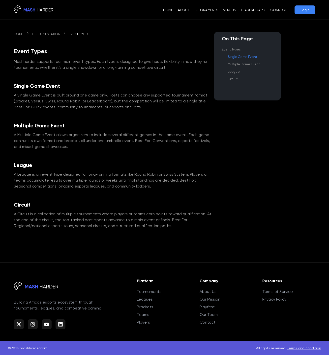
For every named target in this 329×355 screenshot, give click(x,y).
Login (304, 10)
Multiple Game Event (244, 64)
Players (143, 322)
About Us (208, 291)
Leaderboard (253, 10)
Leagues (145, 299)
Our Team (209, 314)
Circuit (233, 79)
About (183, 10)
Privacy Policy (274, 299)
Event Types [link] (79, 34)
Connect (278, 10)
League (234, 71)
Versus (229, 10)
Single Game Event (242, 57)
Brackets (145, 307)
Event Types (231, 49)
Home (168, 10)
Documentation (46, 34)
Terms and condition (304, 348)
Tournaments (206, 10)
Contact (207, 322)
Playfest (207, 307)
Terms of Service (277, 291)
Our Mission (210, 299)
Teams (143, 314)
